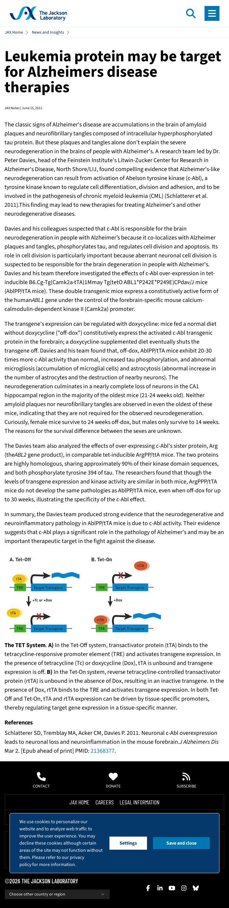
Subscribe (186, 780)
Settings (128, 843)
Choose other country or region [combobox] (57, 894)
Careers (104, 802)
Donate (113, 780)
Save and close (181, 843)
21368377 (102, 751)
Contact (41, 780)
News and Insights (48, 32)
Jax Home (79, 802)
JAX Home (14, 32)
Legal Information (140, 802)
